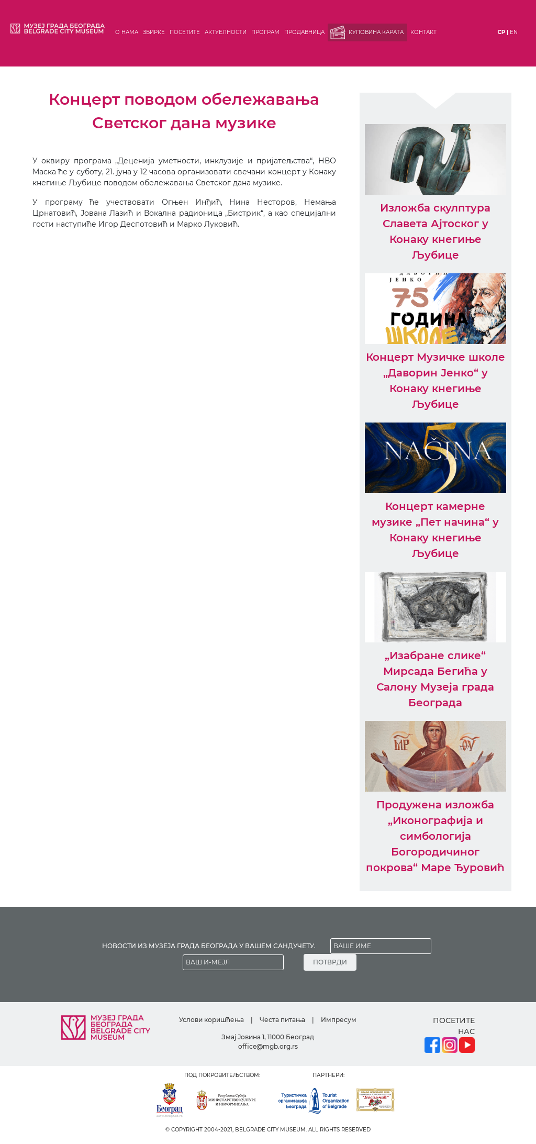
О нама (126, 32)
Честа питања (282, 1020)
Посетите (185, 32)
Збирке (154, 32)
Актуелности (226, 32)
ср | (503, 32)
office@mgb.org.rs (268, 1046)
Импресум (338, 1020)
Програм (265, 32)
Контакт (423, 32)
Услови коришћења (211, 1020)
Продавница (304, 32)
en (514, 32)
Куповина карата (376, 32)
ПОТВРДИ (330, 962)
